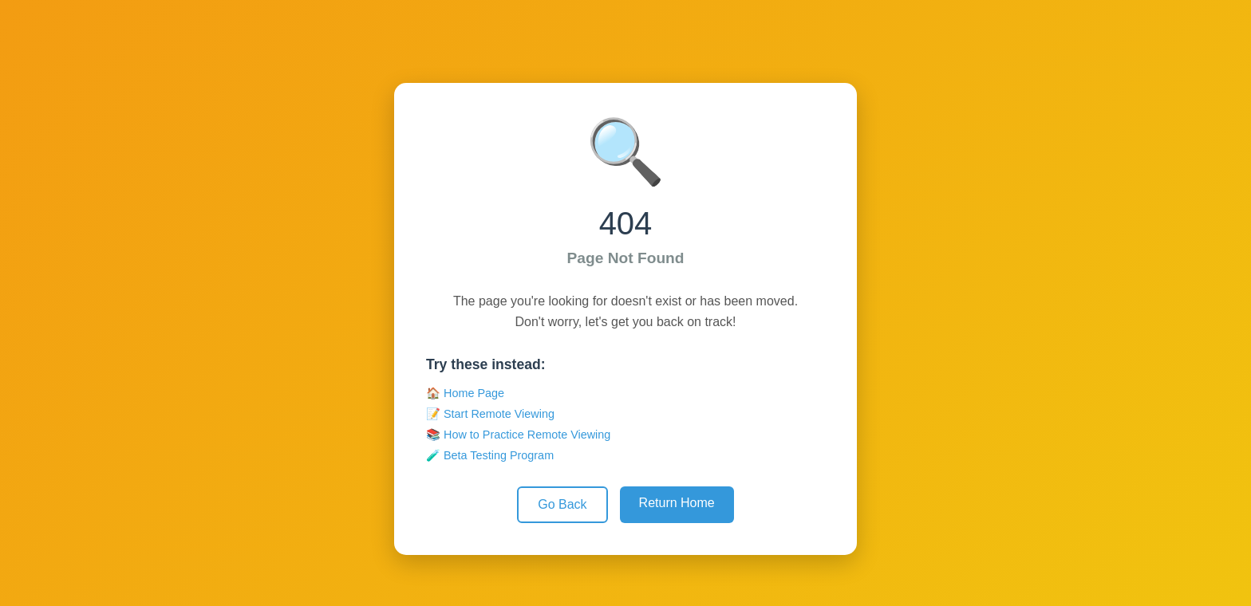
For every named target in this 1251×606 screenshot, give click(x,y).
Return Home (677, 503)
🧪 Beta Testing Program (490, 455)
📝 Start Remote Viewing (490, 413)
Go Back (562, 504)
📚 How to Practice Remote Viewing (518, 434)
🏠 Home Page (465, 393)
